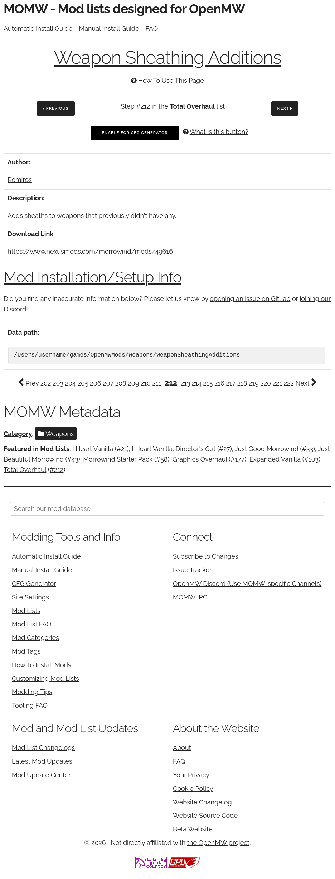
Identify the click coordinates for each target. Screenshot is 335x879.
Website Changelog (202, 802)
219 (254, 383)
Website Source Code (205, 815)
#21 (122, 449)
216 (219, 383)
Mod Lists (54, 449)
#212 (57, 469)
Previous (55, 108)
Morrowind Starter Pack (117, 459)
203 (58, 383)
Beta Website (193, 829)
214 (197, 383)
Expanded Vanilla (275, 459)
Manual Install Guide (109, 28)
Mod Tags (26, 651)
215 (208, 383)
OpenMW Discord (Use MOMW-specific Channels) (247, 583)
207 (108, 383)
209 (133, 383)
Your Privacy (191, 775)
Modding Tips (32, 692)
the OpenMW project (218, 842)
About (182, 747)
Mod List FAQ (32, 624)
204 (70, 383)
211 (156, 383)
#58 (162, 459)
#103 (311, 459)
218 (242, 383)
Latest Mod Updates (42, 761)
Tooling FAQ (30, 705)
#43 (72, 459)
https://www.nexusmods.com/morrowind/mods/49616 (90, 251)
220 (265, 383)
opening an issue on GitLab (250, 298)
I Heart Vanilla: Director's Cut (173, 449)
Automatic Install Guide (38, 28)
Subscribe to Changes (205, 556)
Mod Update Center (41, 775)
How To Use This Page (171, 80)
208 (120, 383)
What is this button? (219, 131)
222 (289, 383)
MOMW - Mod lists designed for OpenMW (124, 8)
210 (146, 383)
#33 (307, 449)
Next (284, 108)
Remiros (20, 179)
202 (45, 383)
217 (231, 383)
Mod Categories (35, 637)
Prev (28, 383)
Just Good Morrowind (266, 449)
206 (95, 383)
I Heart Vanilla (92, 449)
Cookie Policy (193, 788)
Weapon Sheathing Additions (167, 57)
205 (83, 383)
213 (185, 383)
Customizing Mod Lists (45, 678)
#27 (224, 449)
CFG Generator (34, 583)
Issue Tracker (192, 570)
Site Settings (30, 597)
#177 (237, 459)
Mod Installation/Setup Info (92, 277)
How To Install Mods (41, 665)
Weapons (56, 434)
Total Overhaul (192, 106)
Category (18, 434)
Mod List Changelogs (43, 747)
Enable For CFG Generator (135, 132)
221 (277, 383)
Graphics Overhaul (200, 459)
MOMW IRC (190, 597)
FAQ (152, 28)
